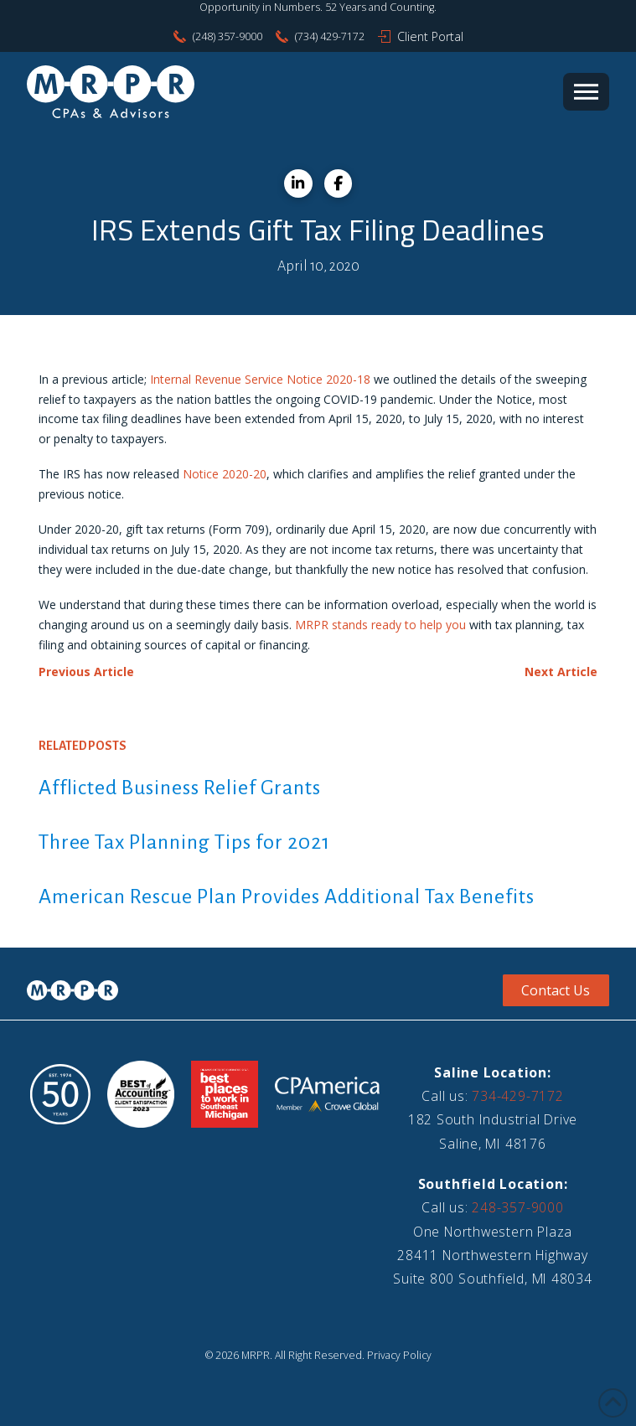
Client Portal (430, 36)
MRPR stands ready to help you (380, 625)
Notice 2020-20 (224, 474)
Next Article (561, 671)
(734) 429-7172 (330, 36)
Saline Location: (492, 1072)
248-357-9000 (517, 1207)
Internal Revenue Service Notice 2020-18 (260, 379)
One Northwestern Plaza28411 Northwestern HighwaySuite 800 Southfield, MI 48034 (492, 1255)
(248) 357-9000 (227, 36)
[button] (586, 92)
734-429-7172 (517, 1096)
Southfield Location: (493, 1184)
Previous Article (86, 671)
